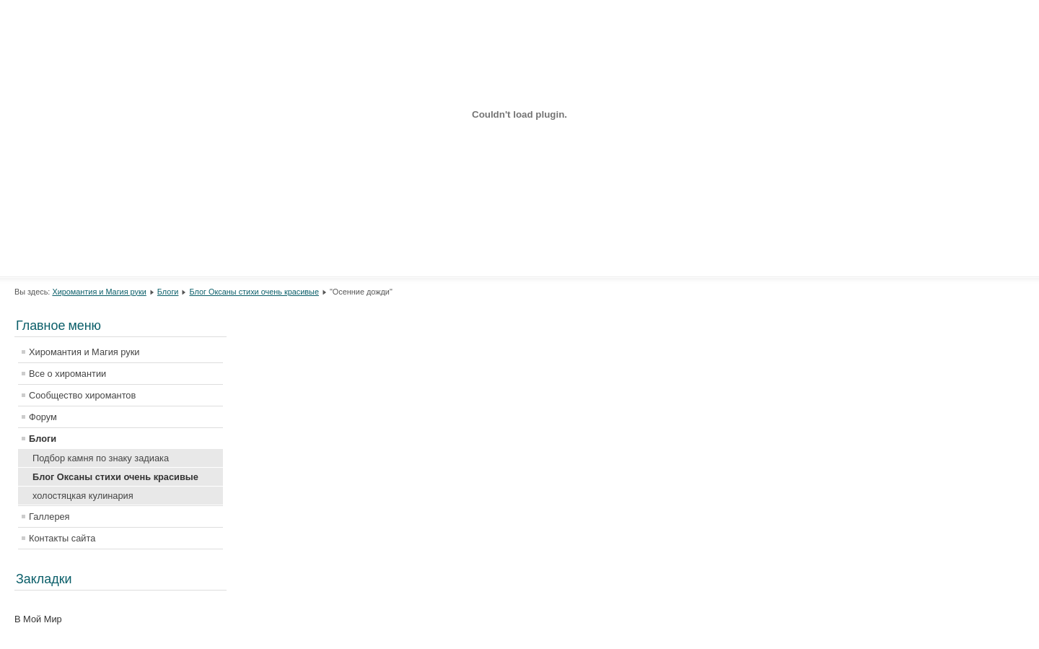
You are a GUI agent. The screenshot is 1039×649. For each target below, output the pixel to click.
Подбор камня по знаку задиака (100, 458)
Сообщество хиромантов (82, 395)
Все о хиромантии (67, 373)
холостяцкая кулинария (82, 495)
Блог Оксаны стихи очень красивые (254, 291)
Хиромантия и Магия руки (99, 291)
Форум (43, 416)
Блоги (168, 291)
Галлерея (49, 516)
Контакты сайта (62, 538)
